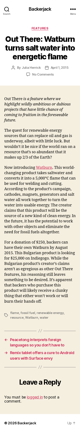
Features (40, 28)
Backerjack (40, 9)
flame (14, 313)
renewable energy (50, 313)
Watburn (44, 167)
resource (17, 317)
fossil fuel (27, 313)
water (44, 317)
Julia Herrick (31, 68)
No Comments (43, 74)
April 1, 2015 (60, 68)
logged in (35, 397)
